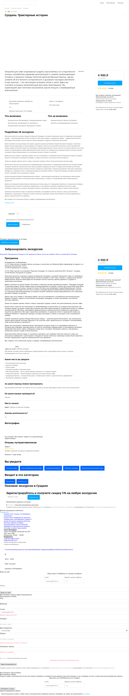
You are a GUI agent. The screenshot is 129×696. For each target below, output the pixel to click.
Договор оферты (10, 523)
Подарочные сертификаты (14, 519)
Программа (12, 254)
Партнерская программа (23, 549)
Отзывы (74, 254)
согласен (11, 505)
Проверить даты (110, 83)
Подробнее (27, 224)
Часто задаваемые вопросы (19, 517)
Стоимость (21, 254)
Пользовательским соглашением (62, 507)
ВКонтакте (15, 538)
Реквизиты (62, 549)
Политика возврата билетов (19, 521)
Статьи (6, 517)
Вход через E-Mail (54, 573)
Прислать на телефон (71, 678)
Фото (69, 254)
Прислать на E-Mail (56, 678)
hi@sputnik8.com (10, 540)
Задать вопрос (13, 224)
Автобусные (23, 481)
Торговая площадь (75, 468)
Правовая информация (42, 549)
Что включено (31, 254)
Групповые (10, 481)
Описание (4, 254)
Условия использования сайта (13, 523)
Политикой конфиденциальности (106, 507)
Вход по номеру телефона (71, 573)
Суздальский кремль (56, 468)
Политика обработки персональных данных (17, 525)
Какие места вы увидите (46, 254)
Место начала (61, 254)
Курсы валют (22, 528)
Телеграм (7, 538)
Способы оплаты (10, 528)
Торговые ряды (12, 468)
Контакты (69, 549)
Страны (18, 514)
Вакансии (54, 549)
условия (86, 694)
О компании (9, 549)
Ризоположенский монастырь (97, 468)
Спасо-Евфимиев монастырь (33, 468)
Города (9, 514)
